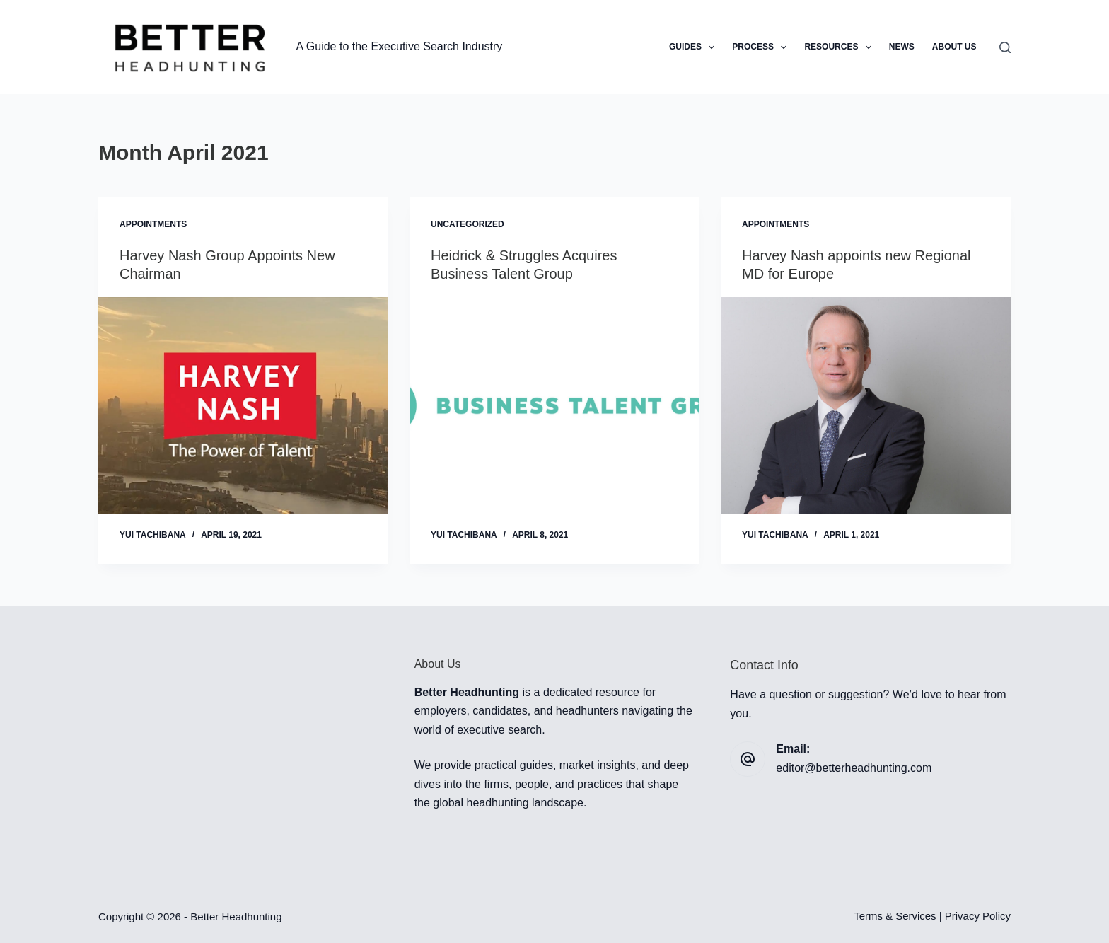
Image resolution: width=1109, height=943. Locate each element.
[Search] (1005, 47)
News (902, 47)
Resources (840, 47)
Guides (694, 47)
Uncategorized (467, 224)
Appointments (153, 224)
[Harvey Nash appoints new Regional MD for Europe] (866, 406)
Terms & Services (895, 916)
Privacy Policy (978, 916)
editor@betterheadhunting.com (853, 768)
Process (762, 47)
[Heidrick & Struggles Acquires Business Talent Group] (554, 406)
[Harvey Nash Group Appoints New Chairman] (243, 406)
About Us (954, 47)
